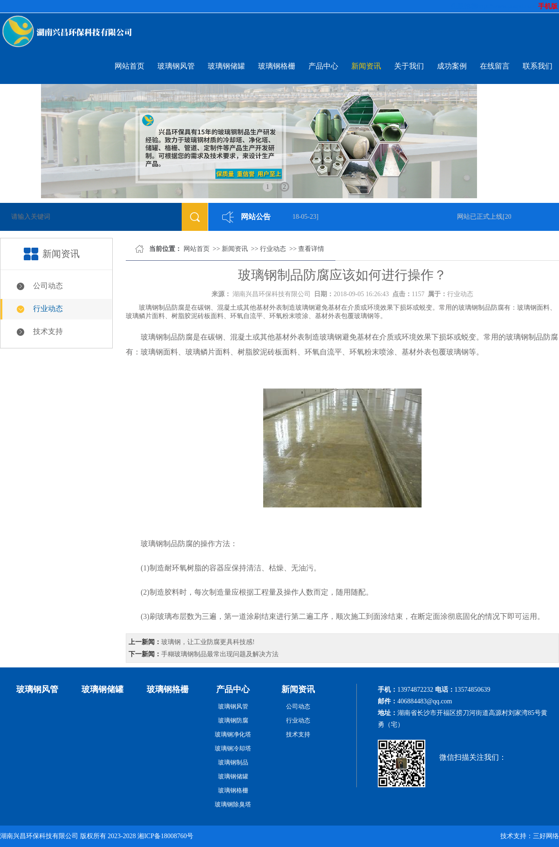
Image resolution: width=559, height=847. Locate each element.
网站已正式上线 (481, 216)
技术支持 (48, 331)
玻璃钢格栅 (276, 66)
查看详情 (311, 248)
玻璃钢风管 (176, 66)
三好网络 (546, 836)
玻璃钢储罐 (226, 66)
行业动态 (48, 308)
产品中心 (323, 66)
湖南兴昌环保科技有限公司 (271, 294)
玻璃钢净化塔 (233, 734)
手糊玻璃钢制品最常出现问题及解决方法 (220, 654)
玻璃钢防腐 (233, 720)
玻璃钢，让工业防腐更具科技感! (208, 642)
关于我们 (409, 66)
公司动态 (48, 286)
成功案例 (452, 66)
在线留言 (495, 66)
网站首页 (129, 66)
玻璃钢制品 (233, 762)
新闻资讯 (366, 66)
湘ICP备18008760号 (165, 836)
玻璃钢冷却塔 (233, 748)
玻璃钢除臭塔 (233, 804)
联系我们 (537, 66)
